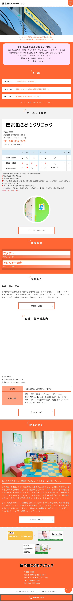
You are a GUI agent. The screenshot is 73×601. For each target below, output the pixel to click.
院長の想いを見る (36, 519)
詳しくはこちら (36, 412)
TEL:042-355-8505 (15, 141)
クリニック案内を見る (36, 230)
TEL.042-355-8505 (32, 580)
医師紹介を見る (36, 306)
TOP (68, 590)
